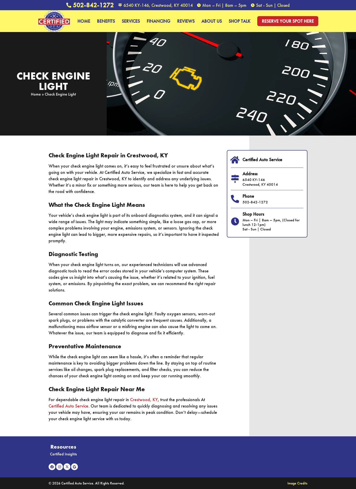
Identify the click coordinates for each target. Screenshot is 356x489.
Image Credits (297, 483)
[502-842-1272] (68, 5)
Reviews (186, 21)
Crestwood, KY (144, 400)
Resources (63, 446)
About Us (211, 21)
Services (131, 21)
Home (83, 21)
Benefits (106, 21)
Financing (158, 21)
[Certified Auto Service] (235, 160)
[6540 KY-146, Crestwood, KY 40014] (120, 5)
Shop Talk (239, 21)
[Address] (235, 179)
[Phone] (235, 199)
